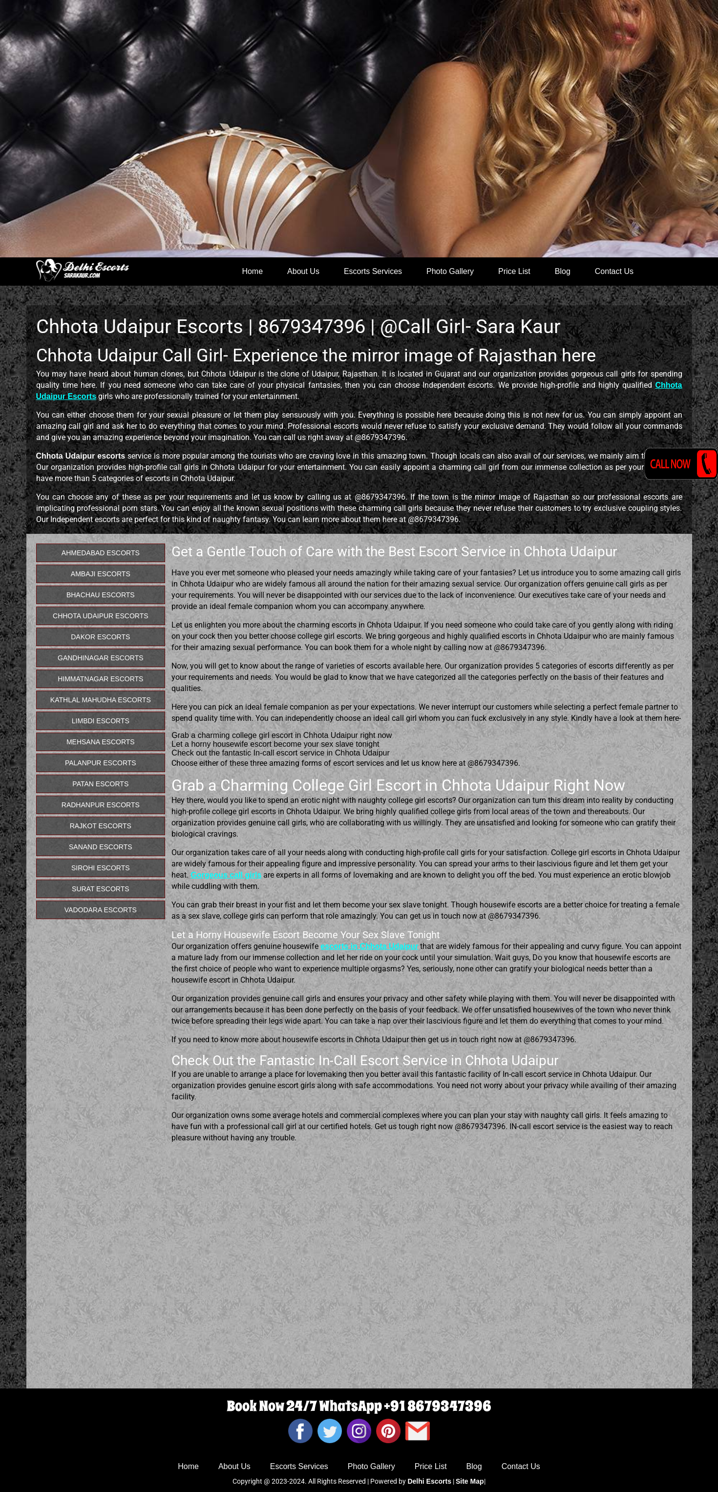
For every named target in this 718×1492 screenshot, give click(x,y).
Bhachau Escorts (100, 595)
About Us (303, 271)
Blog (562, 271)
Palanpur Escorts (100, 763)
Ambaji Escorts (100, 574)
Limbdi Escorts (100, 721)
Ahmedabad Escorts (101, 553)
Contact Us (614, 271)
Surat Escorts (100, 889)
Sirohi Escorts (100, 868)
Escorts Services (373, 271)
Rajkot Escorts (100, 826)
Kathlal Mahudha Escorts (100, 700)
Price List (514, 271)
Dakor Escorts (100, 637)
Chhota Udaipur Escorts (100, 616)
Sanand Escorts (100, 847)
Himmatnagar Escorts (100, 679)
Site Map (470, 1481)
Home (252, 271)
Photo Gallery (450, 271)
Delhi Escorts (429, 1481)
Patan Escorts (100, 784)
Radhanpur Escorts (101, 805)
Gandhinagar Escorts (101, 658)
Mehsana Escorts (100, 742)
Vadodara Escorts (100, 910)
